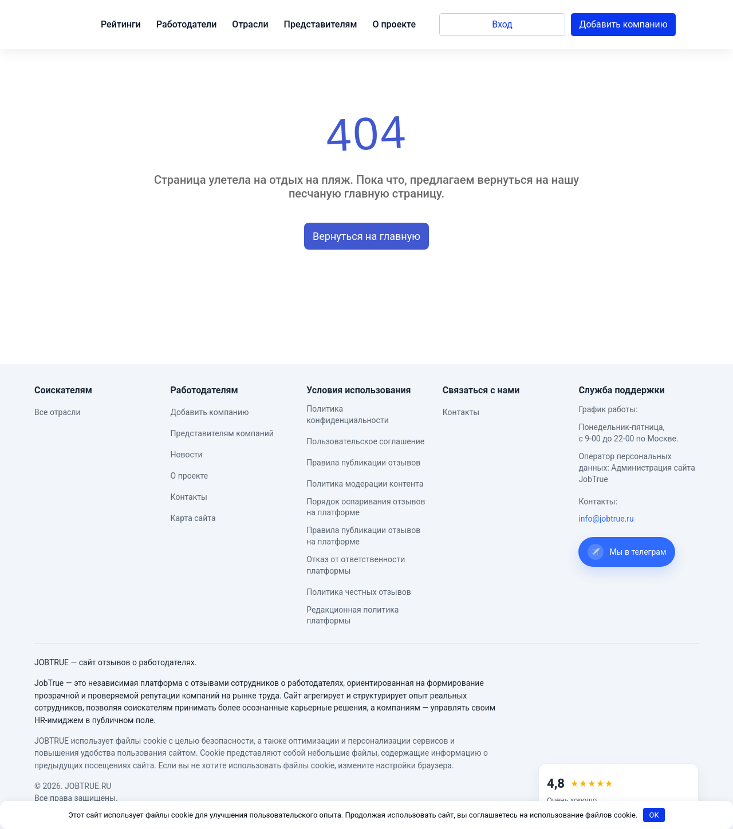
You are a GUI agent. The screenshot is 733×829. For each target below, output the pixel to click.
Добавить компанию (624, 24)
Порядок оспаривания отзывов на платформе (365, 507)
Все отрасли (57, 412)
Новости (187, 454)
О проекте (394, 24)
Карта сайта (193, 518)
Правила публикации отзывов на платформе (363, 536)
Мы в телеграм (627, 552)
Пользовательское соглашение (365, 441)
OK (654, 815)
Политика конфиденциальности (347, 414)
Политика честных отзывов (358, 592)
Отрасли (250, 24)
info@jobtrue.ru (605, 518)
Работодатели (186, 24)
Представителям (320, 24)
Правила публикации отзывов (363, 462)
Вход (502, 24)
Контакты (189, 497)
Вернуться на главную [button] (366, 236)
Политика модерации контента (364, 483)
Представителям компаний (222, 433)
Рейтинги (121, 24)
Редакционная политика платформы (352, 615)
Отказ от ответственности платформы (355, 565)
